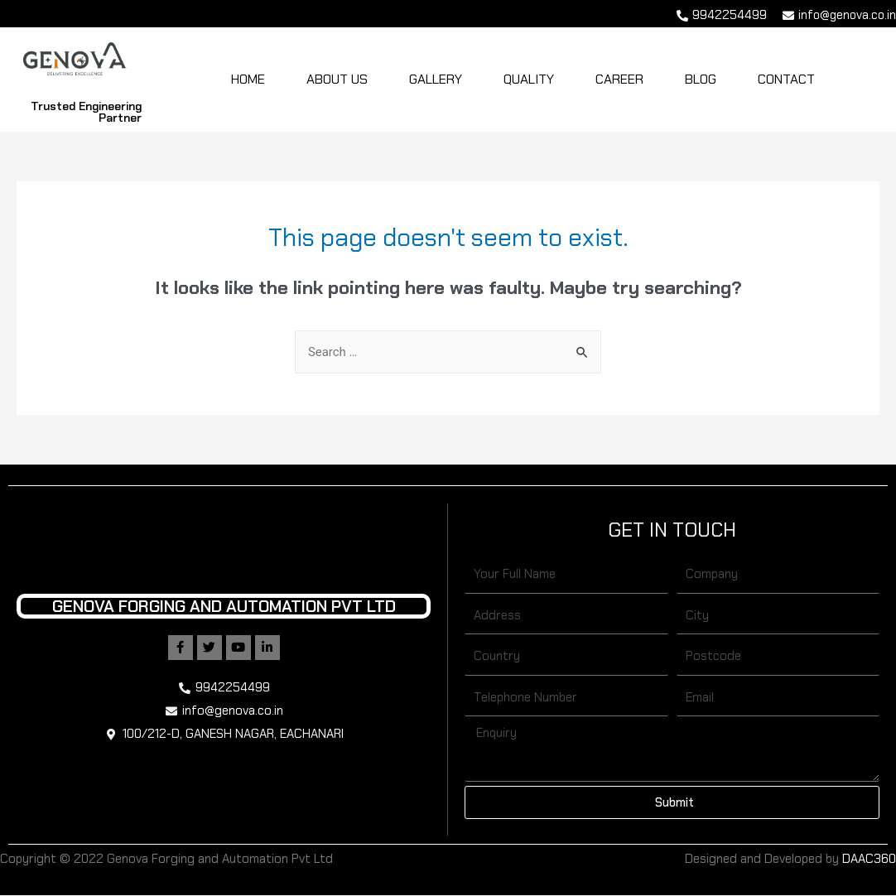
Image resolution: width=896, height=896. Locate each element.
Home (248, 79)
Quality (528, 79)
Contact (786, 79)
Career (619, 79)
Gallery (435, 79)
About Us (337, 79)
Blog (700, 79)
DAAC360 (869, 858)
